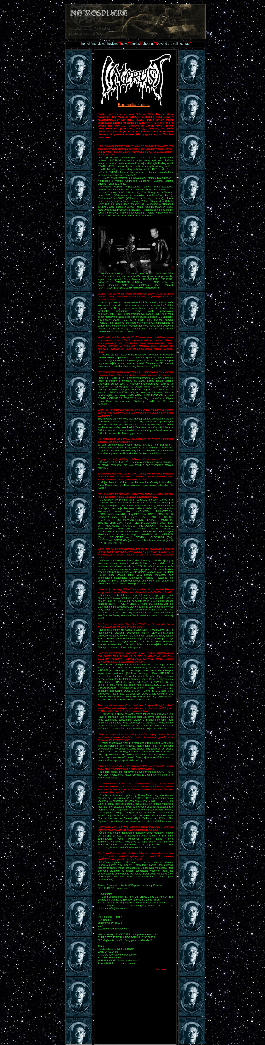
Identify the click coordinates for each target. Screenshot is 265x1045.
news (124, 43)
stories (135, 43)
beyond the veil (167, 43)
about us (148, 43)
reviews (113, 43)
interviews (98, 43)
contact (185, 43)
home (85, 43)
